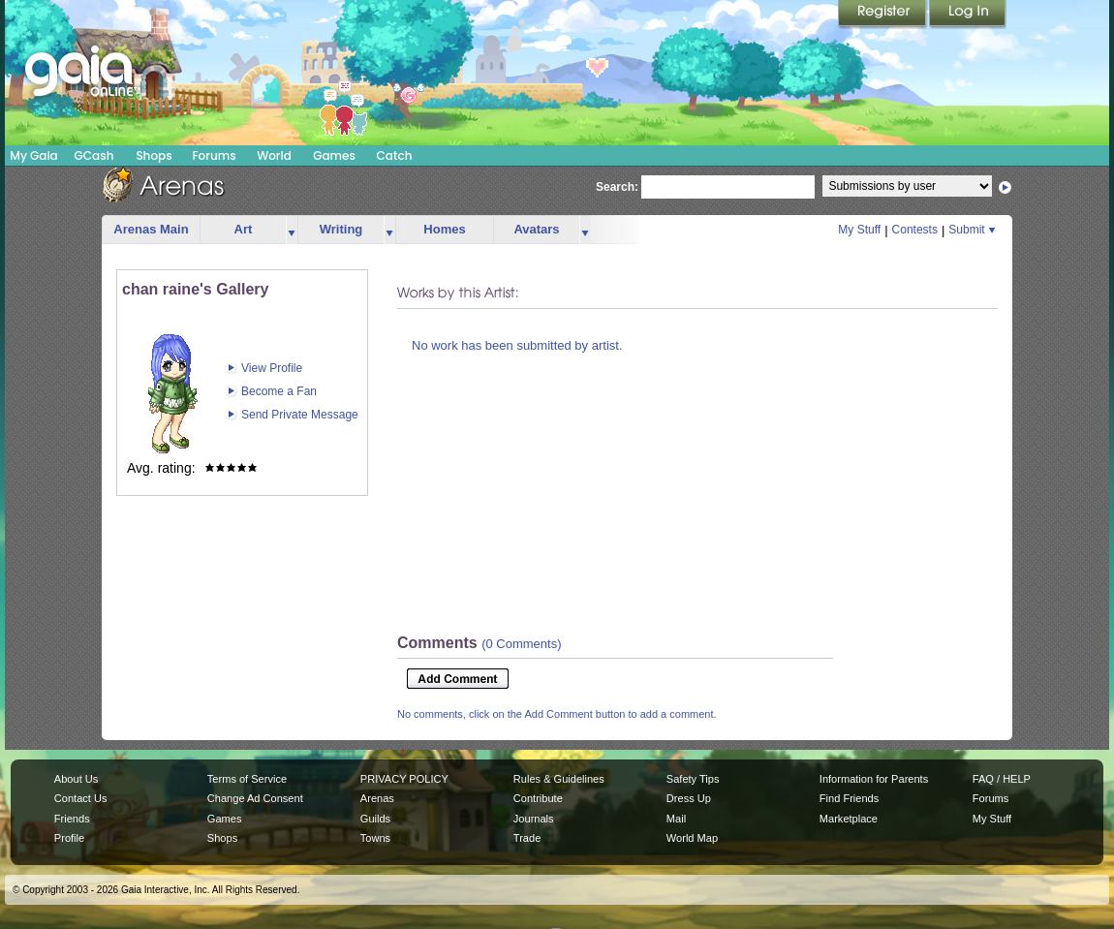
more (291, 230)
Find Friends (849, 798)
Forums (213, 155)
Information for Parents (874, 779)
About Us (76, 779)
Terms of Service (247, 779)
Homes (444, 229)
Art (243, 229)
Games (334, 155)
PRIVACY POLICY (404, 779)
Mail (676, 818)
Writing (341, 229)
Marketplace (849, 818)
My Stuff (859, 229)
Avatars (536, 229)
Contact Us (81, 798)
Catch (395, 155)
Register (883, 14)
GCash (94, 155)
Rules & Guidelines (558, 779)
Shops (153, 155)
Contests (915, 229)
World (274, 155)
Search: (617, 187)
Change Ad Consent (255, 798)
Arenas (377, 798)
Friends (72, 818)
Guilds (375, 818)
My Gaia (33, 155)
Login (967, 14)
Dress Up (688, 798)
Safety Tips (693, 779)
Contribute (538, 798)
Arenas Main (150, 229)
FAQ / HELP (1002, 779)
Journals (533, 818)
